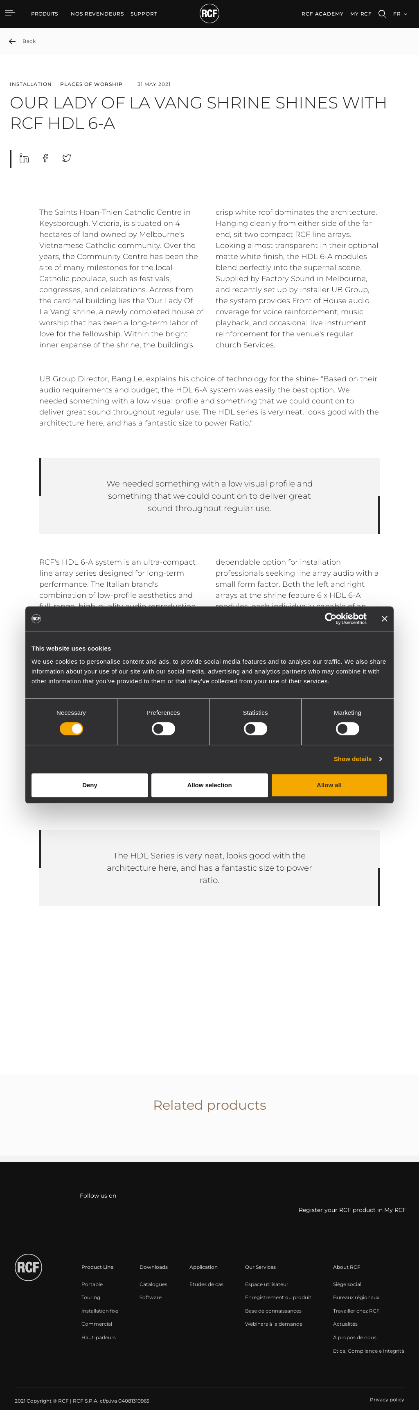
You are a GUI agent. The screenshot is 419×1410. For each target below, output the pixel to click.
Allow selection (209, 785)
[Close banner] (384, 619)
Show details (353, 758)
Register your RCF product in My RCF (352, 1210)
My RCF (361, 14)
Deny (89, 785)
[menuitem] (97, 14)
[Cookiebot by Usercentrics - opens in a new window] (331, 619)
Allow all (329, 785)
